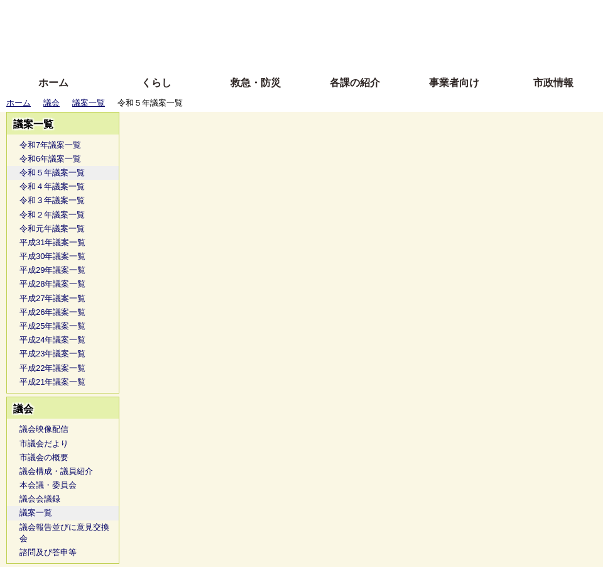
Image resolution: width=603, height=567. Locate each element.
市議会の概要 (43, 457)
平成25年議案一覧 (52, 326)
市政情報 (553, 82)
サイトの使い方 (287, 52)
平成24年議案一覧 (52, 339)
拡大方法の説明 (210, 52)
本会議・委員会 (48, 485)
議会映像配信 (43, 429)
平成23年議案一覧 (52, 353)
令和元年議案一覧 (52, 228)
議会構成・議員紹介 (56, 471)
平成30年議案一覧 (52, 256)
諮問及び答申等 (48, 552)
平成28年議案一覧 (52, 284)
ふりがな (201, 14)
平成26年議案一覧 (52, 312)
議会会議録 (39, 499)
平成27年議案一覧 (52, 298)
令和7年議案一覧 (50, 145)
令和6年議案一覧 (50, 158)
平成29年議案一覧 (52, 270)
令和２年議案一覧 (52, 214)
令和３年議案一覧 (52, 200)
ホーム (53, 82)
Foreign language (220, 33)
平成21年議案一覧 (52, 382)
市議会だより (43, 443)
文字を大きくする (312, 33)
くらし (156, 82)
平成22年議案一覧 (52, 368)
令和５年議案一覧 (52, 172)
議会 (51, 102)
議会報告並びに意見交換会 (64, 532)
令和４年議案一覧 (52, 186)
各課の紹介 (355, 82)
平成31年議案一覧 (52, 242)
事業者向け (454, 82)
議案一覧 (88, 102)
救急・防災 (256, 82)
